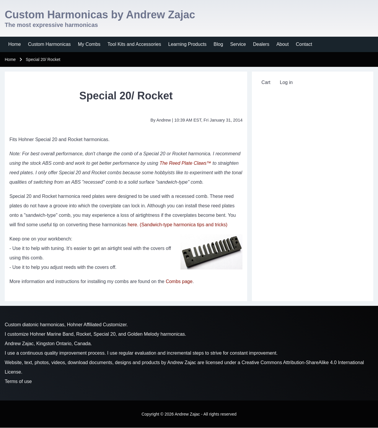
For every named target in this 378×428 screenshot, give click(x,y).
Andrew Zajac (181, 362)
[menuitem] (15, 44)
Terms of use (18, 381)
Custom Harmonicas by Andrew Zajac (100, 15)
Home (10, 59)
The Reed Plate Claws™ (185, 163)
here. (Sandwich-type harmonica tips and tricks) (177, 224)
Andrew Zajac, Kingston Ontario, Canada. (48, 343)
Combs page (179, 281)
